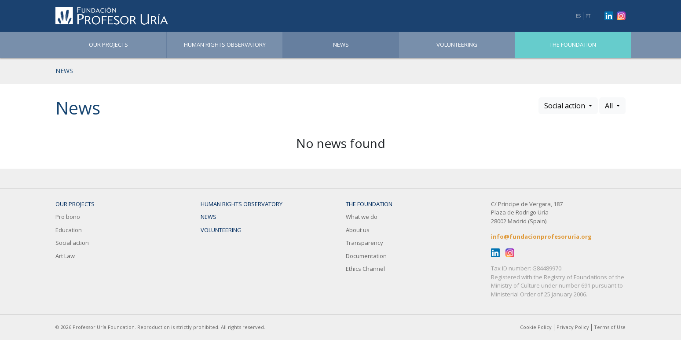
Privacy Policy (573, 327)
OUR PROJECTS (108, 44)
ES (578, 15)
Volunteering (456, 44)
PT (588, 15)
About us (358, 230)
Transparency (364, 243)
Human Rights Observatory (225, 44)
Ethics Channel (365, 269)
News (341, 44)
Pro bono (67, 217)
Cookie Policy (536, 327)
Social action (72, 243)
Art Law (65, 256)
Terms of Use (610, 327)
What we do (361, 217)
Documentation (366, 256)
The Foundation (572, 44)
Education (68, 230)
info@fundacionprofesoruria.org (541, 236)
